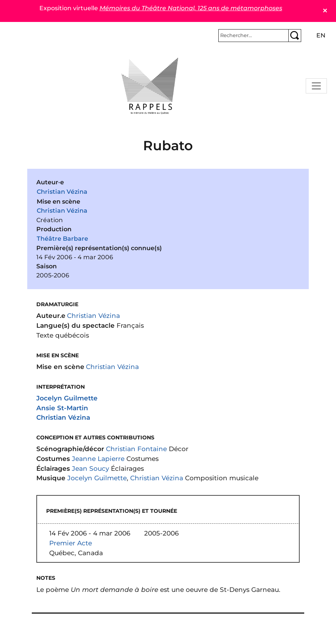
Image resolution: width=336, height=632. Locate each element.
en (320, 35)
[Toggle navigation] (316, 85)
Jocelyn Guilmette (67, 398)
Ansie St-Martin (62, 408)
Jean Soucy (90, 468)
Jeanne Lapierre (98, 458)
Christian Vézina (62, 191)
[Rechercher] (253, 35)
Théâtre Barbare (62, 238)
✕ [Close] (324, 10)
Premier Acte (70, 543)
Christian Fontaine (136, 449)
